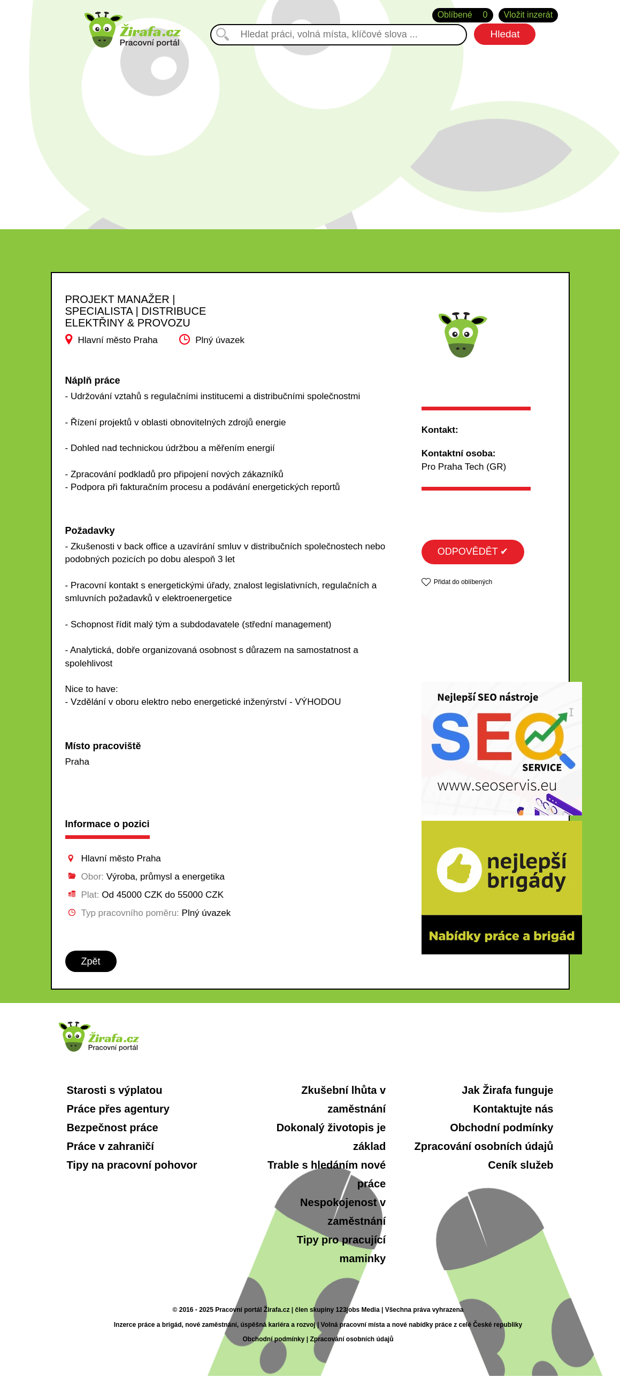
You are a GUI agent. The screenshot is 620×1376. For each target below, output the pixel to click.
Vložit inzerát (528, 14)
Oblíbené (463, 15)
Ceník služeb (520, 1165)
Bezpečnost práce (112, 1127)
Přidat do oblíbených (463, 582)
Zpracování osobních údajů (483, 1146)
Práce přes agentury (118, 1109)
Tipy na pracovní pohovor (132, 1165)
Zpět (91, 961)
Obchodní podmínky (501, 1127)
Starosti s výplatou (115, 1090)
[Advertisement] (310, 128)
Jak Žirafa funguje (507, 1090)
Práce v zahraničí (110, 1146)
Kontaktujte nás (513, 1109)
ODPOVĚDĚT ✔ (473, 551)
